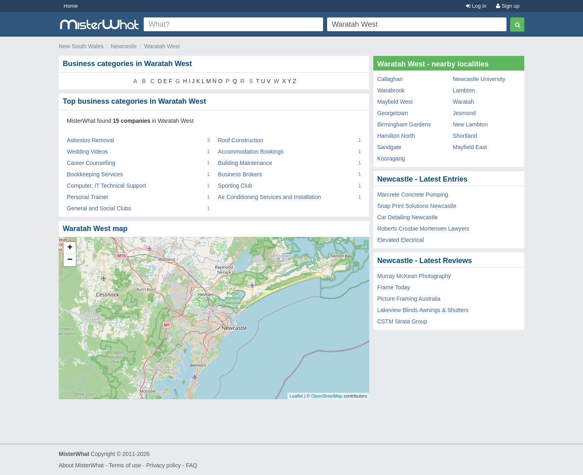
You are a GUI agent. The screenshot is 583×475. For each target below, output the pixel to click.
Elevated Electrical (400, 240)
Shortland (465, 136)
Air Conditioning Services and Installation (269, 197)
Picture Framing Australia (408, 298)
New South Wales (81, 46)
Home (71, 6)
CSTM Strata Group (402, 321)
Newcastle (124, 46)
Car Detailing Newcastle (407, 217)
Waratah (463, 101)
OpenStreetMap (327, 396)
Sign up (507, 6)
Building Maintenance (245, 163)
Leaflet (296, 396)
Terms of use (125, 465)
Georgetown (392, 113)
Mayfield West (395, 101)
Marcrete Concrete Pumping (412, 194)
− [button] (69, 260)
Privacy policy (163, 465)
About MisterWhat (81, 465)
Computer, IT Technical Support (106, 185)
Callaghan (390, 79)
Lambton (463, 90)
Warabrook (391, 90)
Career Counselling (91, 163)
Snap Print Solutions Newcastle (416, 206)
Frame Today (393, 287)
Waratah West (162, 46)
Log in (476, 6)
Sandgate (389, 147)
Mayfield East (470, 147)
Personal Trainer (88, 197)
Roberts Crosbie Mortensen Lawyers (423, 228)
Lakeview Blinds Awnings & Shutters (422, 310)
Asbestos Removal (90, 140)
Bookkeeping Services (95, 174)
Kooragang (391, 158)
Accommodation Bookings (250, 151)
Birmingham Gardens (404, 124)
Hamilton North (396, 136)
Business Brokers (240, 174)
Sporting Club (235, 185)
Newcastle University (479, 79)
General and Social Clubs (99, 208)
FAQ (191, 465)
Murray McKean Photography (414, 276)
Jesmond (464, 113)
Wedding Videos (87, 151)
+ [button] (69, 248)
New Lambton (470, 124)
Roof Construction (240, 140)
